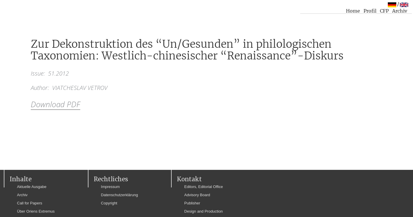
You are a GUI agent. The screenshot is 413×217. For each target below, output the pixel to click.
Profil (369, 11)
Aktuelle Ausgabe (31, 186)
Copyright (109, 203)
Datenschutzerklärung (119, 195)
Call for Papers (29, 203)
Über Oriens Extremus (36, 211)
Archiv (399, 11)
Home (353, 11)
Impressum (110, 186)
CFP (384, 11)
